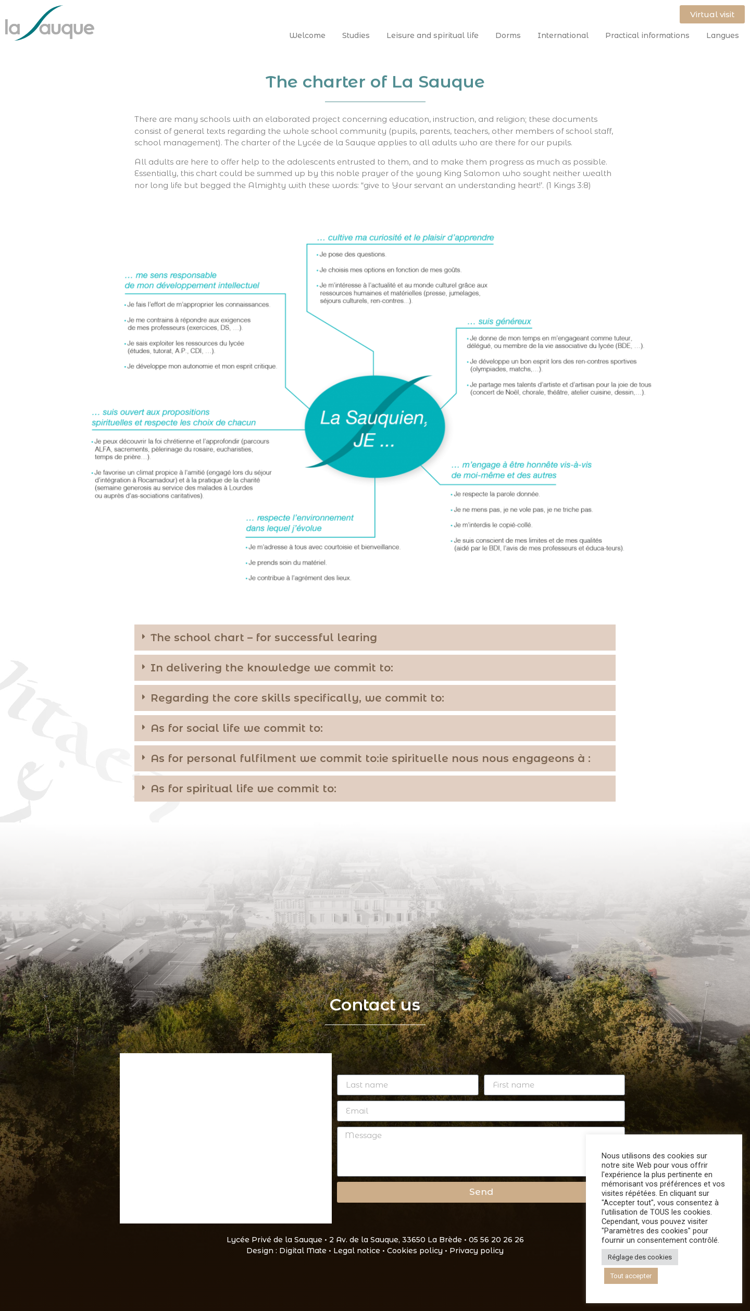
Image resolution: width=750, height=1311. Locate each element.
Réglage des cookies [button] (640, 1257)
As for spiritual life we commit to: (243, 788)
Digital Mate (303, 1250)
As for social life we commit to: (237, 728)
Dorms (510, 35)
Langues (722, 35)
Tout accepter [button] (631, 1276)
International (566, 35)
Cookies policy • (418, 1250)
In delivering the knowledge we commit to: (272, 667)
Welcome (310, 35)
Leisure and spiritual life (435, 35)
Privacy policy (476, 1250)
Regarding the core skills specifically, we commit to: (297, 698)
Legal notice (356, 1250)
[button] (375, 638)
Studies (358, 35)
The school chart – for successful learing (264, 637)
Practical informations (650, 35)
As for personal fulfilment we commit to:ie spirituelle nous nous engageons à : (371, 758)
